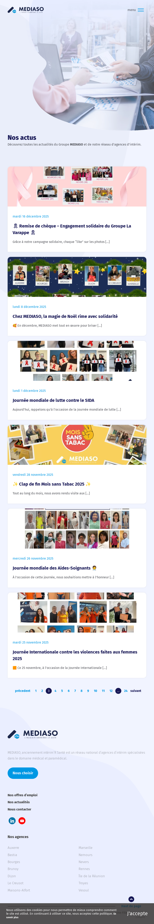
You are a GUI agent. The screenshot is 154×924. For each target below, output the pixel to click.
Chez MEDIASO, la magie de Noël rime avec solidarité (65, 316)
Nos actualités (19, 802)
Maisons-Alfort (19, 890)
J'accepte (137, 914)
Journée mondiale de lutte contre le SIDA (53, 400)
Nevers (84, 862)
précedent (22, 691)
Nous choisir (23, 773)
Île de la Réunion (92, 876)
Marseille (85, 848)
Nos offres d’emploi (22, 795)
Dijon (12, 876)
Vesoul (84, 890)
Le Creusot (15, 883)
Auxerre (13, 848)
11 (103, 691)
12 (110, 691)
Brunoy (13, 869)
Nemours (85, 855)
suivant (135, 691)
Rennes (84, 869)
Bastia (12, 855)
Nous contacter (19, 809)
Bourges (14, 862)
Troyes (83, 883)
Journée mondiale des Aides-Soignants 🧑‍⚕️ (55, 568)
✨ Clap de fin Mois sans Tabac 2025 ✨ (52, 484)
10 (95, 691)
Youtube (21, 820)
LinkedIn (12, 820)
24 (126, 691)
